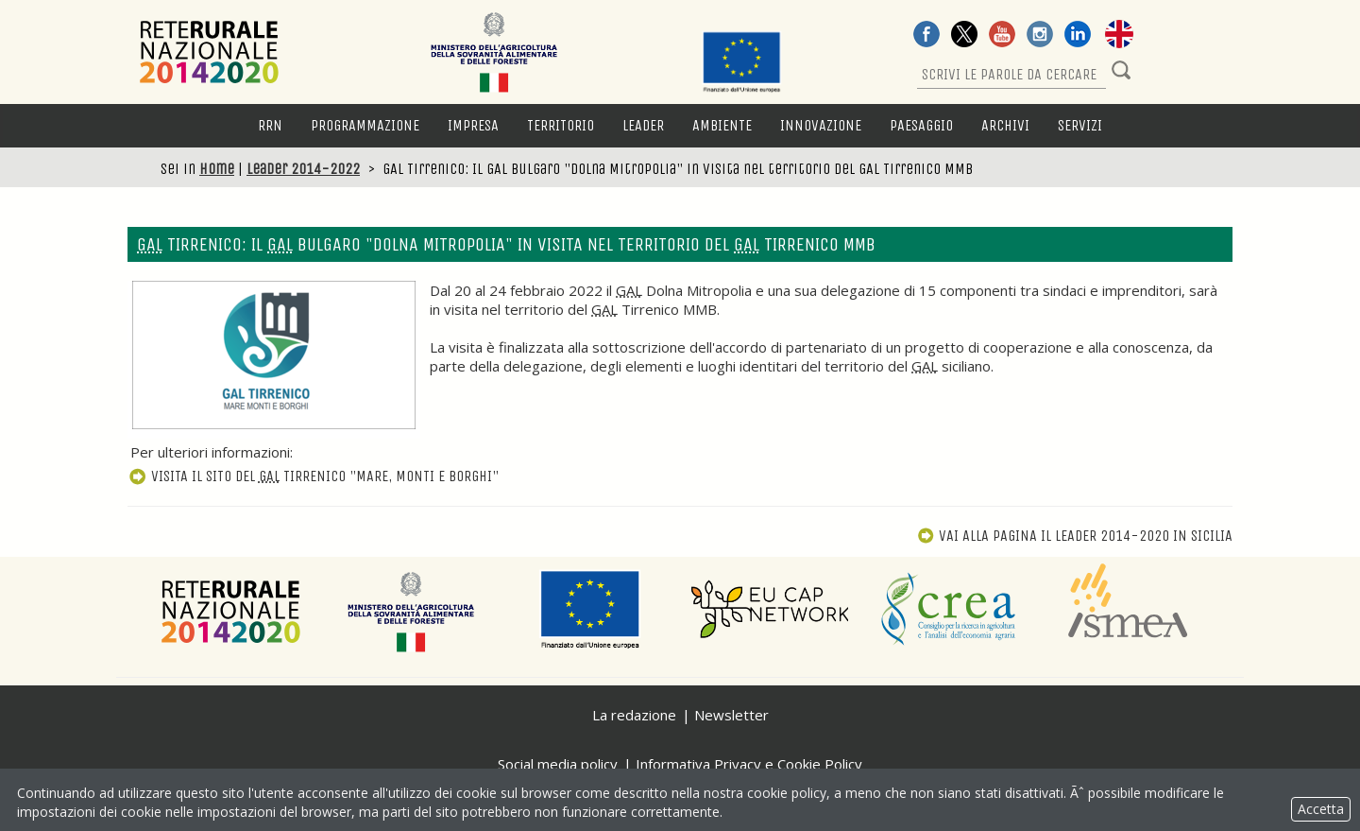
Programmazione (365, 125)
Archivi (1005, 125)
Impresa (473, 125)
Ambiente (722, 125)
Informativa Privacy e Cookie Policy (749, 763)
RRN (270, 125)
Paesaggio (921, 125)
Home (216, 169)
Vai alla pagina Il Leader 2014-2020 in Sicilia (1074, 536)
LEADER (643, 125)
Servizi (1080, 125)
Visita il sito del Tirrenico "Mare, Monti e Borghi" (313, 476)
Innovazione (820, 125)
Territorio (560, 125)
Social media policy (558, 763)
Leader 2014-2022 (303, 169)
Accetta (1321, 809)
